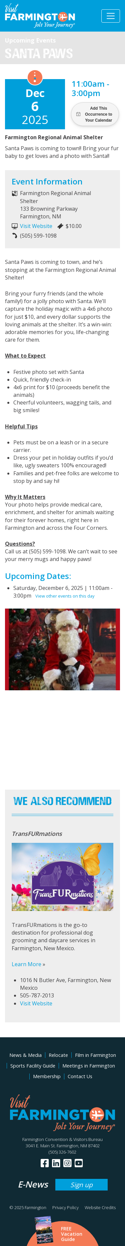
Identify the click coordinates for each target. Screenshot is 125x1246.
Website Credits (100, 1207)
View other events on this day (64, 596)
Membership (47, 1076)
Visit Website (36, 226)
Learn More (26, 964)
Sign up (81, 1184)
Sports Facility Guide (32, 1066)
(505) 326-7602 (62, 1152)
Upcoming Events (30, 40)
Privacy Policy (65, 1207)
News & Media (25, 1055)
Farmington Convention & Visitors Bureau (62, 1139)
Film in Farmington (95, 1055)
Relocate (58, 1055)
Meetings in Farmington (88, 1066)
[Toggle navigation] (110, 16)
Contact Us (80, 1076)
